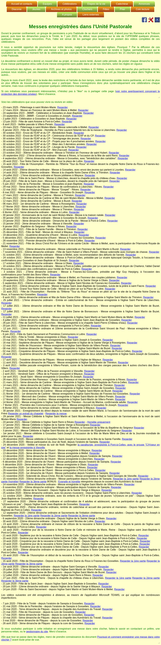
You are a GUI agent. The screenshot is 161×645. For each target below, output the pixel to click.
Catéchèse (122, 4)
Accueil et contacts (21, 4)
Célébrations (70, 4)
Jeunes (36, 9)
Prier (122, 9)
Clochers (87, 9)
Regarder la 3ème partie (33, 481)
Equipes (47, 4)
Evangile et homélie (69, 481)
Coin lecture (142, 9)
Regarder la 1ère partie (126, 478)
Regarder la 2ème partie (53, 515)
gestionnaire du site (37, 631)
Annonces (144, 4)
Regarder (62, 107)
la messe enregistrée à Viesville (27, 447)
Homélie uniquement (98, 422)
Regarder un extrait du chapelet (25, 413)
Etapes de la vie (96, 4)
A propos (67, 14)
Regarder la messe (56, 413)
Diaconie (17, 9)
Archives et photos (61, 9)
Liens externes (91, 14)
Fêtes (106, 9)
